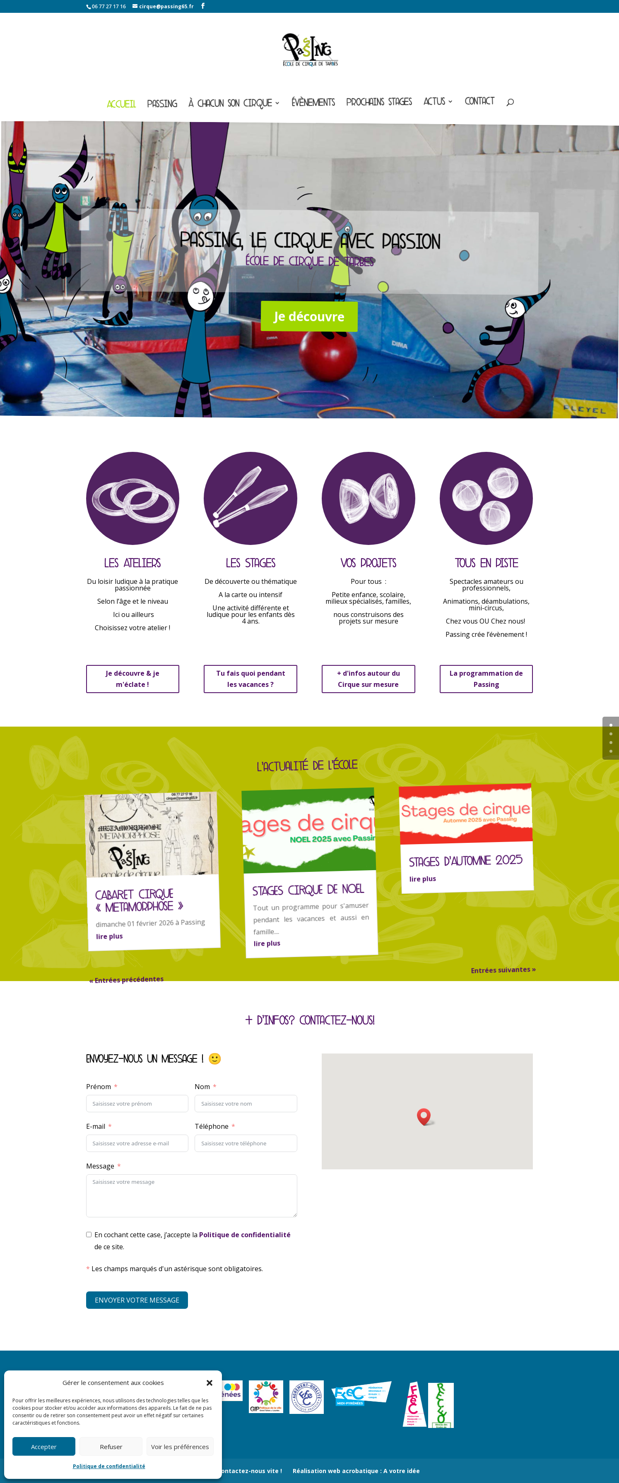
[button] (209, 1383)
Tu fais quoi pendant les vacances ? (250, 679)
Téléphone (212, 1126)
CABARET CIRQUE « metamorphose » (139, 901)
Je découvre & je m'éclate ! (132, 679)
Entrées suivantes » (503, 970)
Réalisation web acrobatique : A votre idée (356, 1471)
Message (100, 1166)
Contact (480, 103)
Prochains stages (379, 103)
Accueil (121, 106)
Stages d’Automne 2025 (466, 861)
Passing (162, 105)
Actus (434, 103)
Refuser (111, 1446)
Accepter (44, 1446)
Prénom (98, 1086)
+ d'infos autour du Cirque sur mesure (368, 679)
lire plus (109, 936)
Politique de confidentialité (109, 1466)
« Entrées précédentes (126, 979)
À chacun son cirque (230, 105)
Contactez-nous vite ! (249, 1471)
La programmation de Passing (486, 679)
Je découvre (309, 316)
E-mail (95, 1126)
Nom (202, 1086)
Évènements (313, 104)
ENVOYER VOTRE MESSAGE (137, 1300)
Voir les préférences (180, 1446)
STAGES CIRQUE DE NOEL (308, 890)
